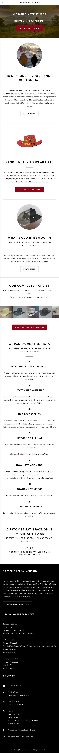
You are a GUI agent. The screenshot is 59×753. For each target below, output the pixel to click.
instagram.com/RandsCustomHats (20, 736)
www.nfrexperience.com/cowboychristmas (18, 633)
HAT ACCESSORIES (29, 414)
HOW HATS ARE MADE (29, 465)
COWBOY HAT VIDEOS (29, 489)
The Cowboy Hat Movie (26, 454)
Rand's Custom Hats (29, 2)
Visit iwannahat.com (30, 189)
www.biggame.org (9, 652)
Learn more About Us (17, 604)
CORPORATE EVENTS (29, 506)
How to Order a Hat (29, 28)
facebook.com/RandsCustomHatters (21, 730)
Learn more (29, 114)
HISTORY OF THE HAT (29, 438)
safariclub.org (8, 668)
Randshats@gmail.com (16, 686)
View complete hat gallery (29, 327)
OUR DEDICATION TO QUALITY (29, 366)
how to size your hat (29, 390)
